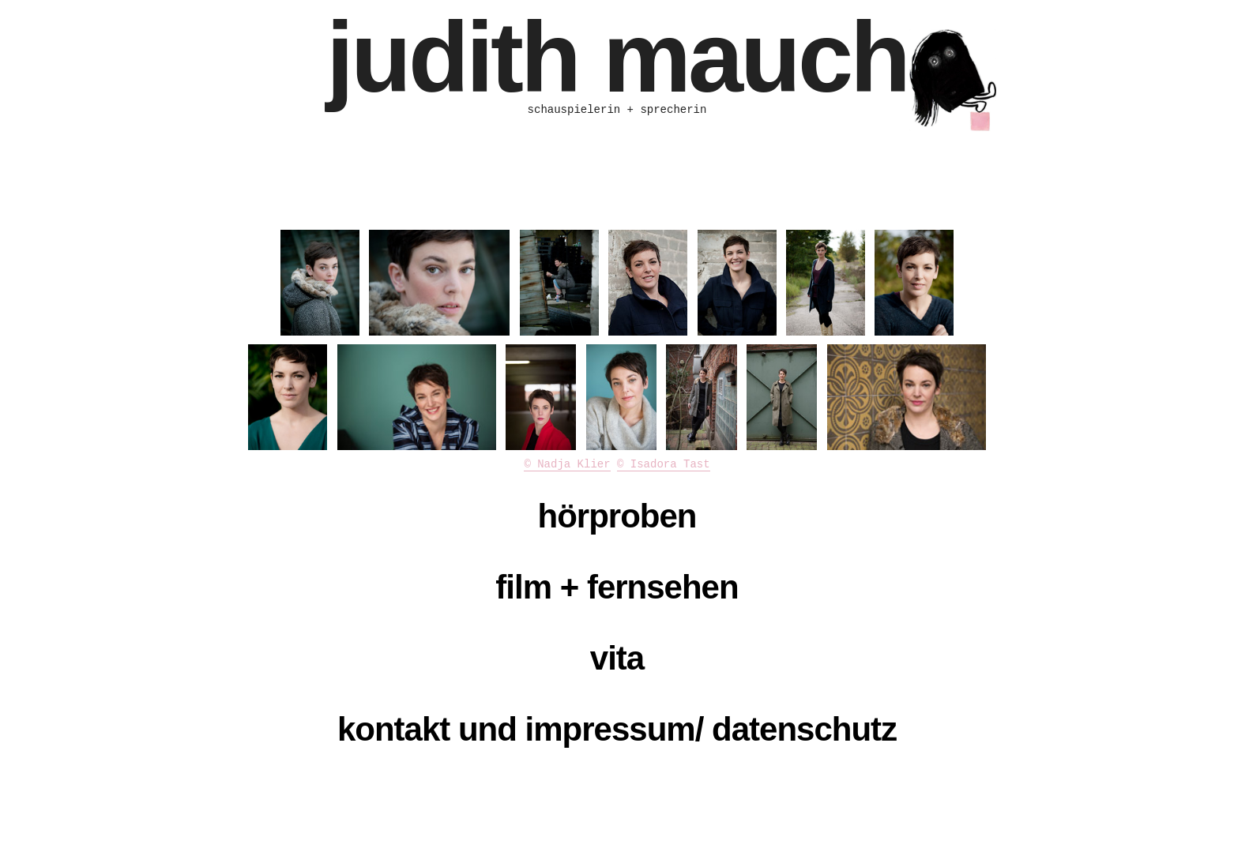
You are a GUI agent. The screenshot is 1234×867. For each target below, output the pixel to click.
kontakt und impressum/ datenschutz (617, 729)
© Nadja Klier (567, 464)
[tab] (617, 516)
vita (617, 658)
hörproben (617, 516)
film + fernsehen (616, 587)
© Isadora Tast (663, 464)
